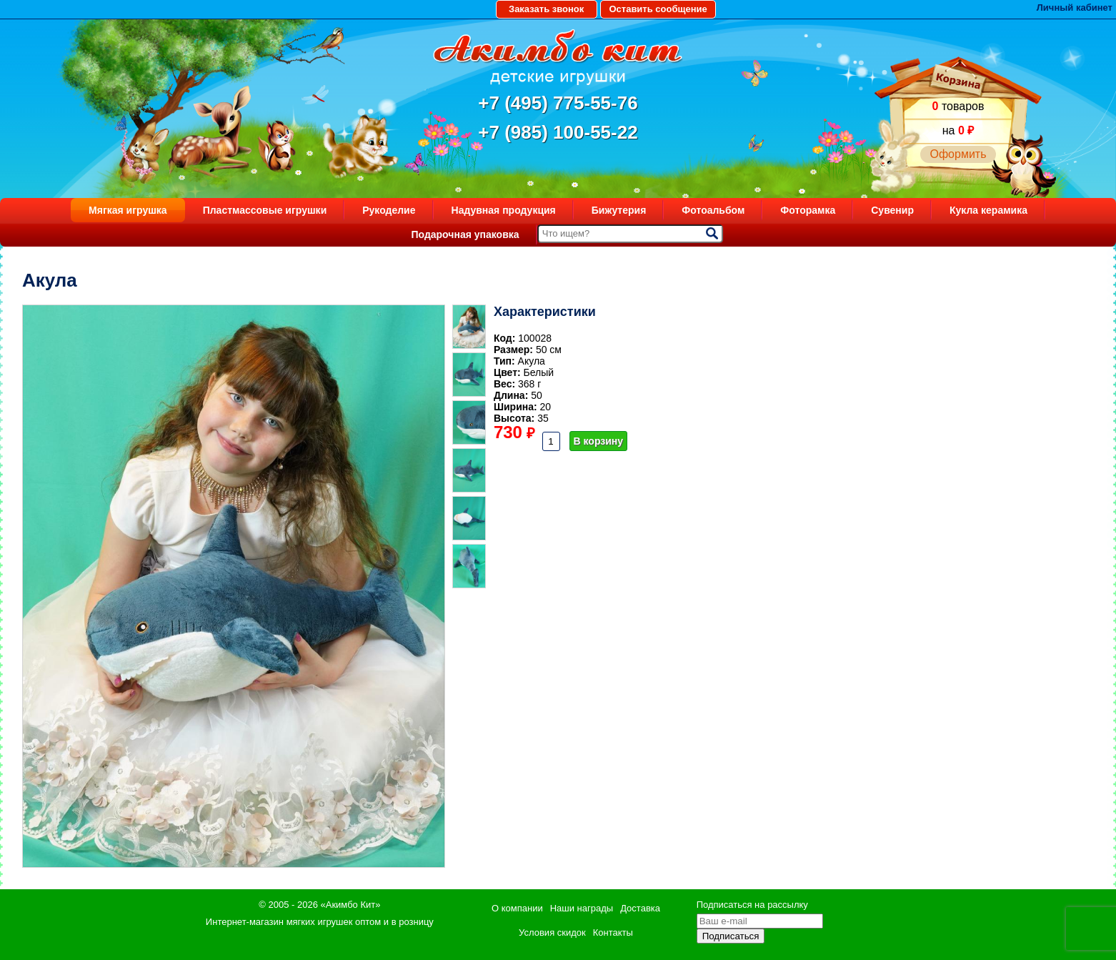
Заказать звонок (546, 9)
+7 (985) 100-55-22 (557, 132)
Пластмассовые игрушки (265, 210)
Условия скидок (552, 932)
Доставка (640, 908)
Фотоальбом (713, 210)
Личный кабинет (1074, 7)
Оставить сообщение (658, 9)
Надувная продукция (504, 210)
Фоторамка (807, 210)
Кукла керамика (988, 210)
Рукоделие (388, 210)
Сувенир (892, 210)
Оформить (958, 154)
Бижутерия (619, 210)
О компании (517, 908)
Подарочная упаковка (465, 234)
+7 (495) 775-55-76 (557, 103)
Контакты (613, 932)
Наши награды (581, 908)
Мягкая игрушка (128, 210)
